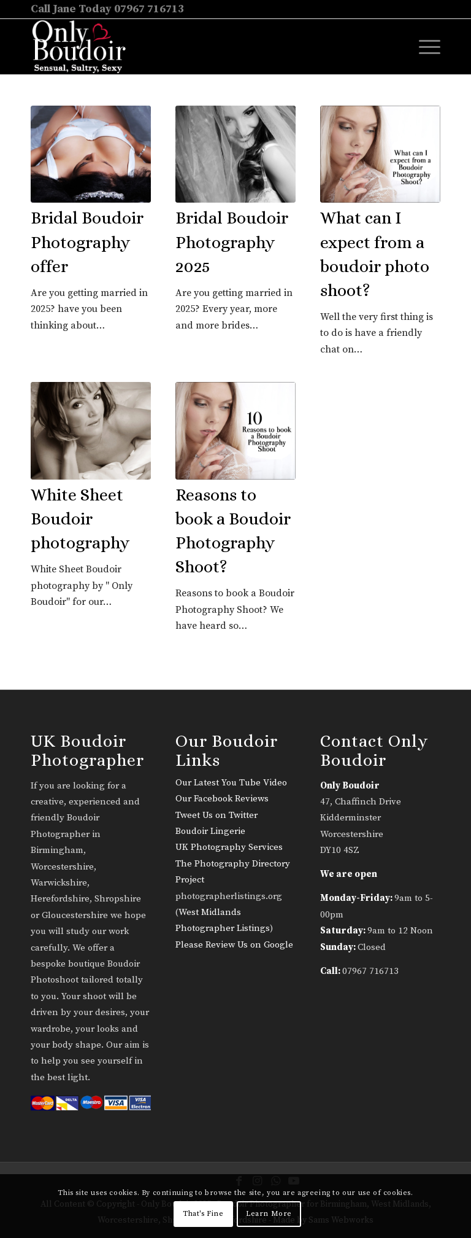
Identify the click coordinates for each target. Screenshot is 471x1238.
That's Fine (203, 1213)
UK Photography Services (229, 847)
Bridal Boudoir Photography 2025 (231, 242)
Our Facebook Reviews (222, 798)
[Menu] (423, 46)
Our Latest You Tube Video (231, 782)
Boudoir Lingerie (210, 831)
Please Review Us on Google (234, 945)
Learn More (269, 1213)
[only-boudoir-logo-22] (84, 46)
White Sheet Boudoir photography (80, 519)
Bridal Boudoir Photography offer (87, 242)
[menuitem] (423, 46)
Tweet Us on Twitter (216, 815)
